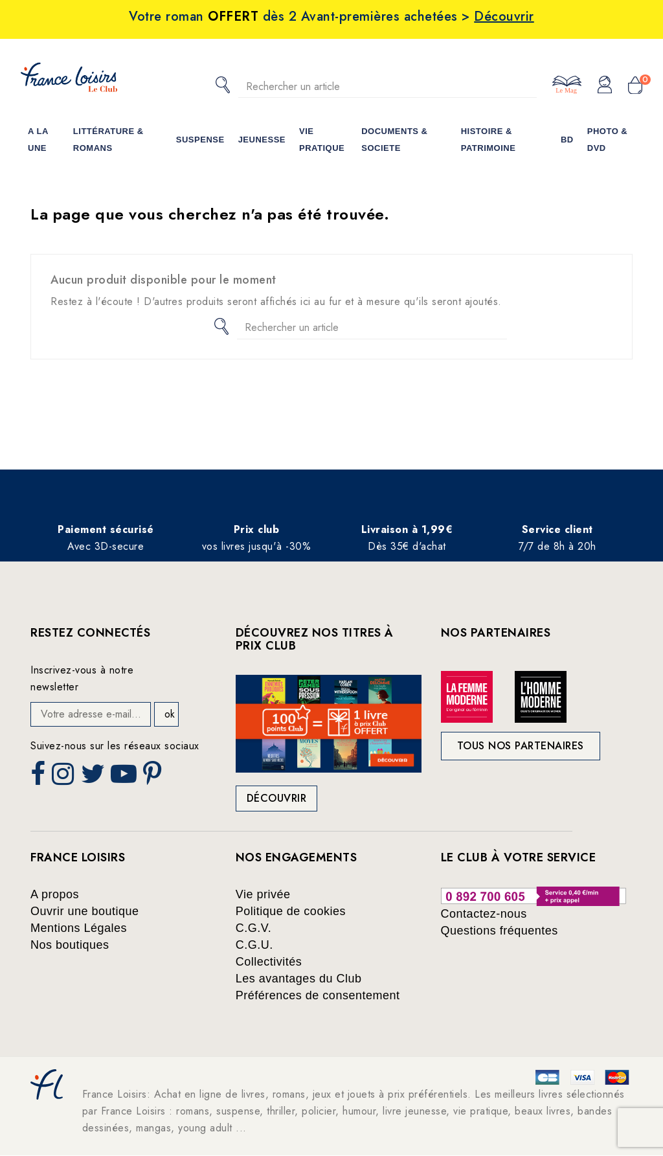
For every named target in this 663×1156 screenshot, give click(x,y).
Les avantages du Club (299, 978)
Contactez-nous (484, 913)
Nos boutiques (69, 944)
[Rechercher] (387, 86)
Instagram (64, 778)
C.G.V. (253, 928)
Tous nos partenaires (520, 745)
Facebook (39, 778)
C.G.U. (254, 944)
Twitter (94, 778)
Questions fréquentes (499, 930)
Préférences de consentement (318, 995)
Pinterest (154, 778)
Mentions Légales (78, 928)
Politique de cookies (291, 911)
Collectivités (269, 961)
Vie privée (263, 894)
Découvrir (277, 798)
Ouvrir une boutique (84, 911)
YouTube (125, 778)
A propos (54, 894)
